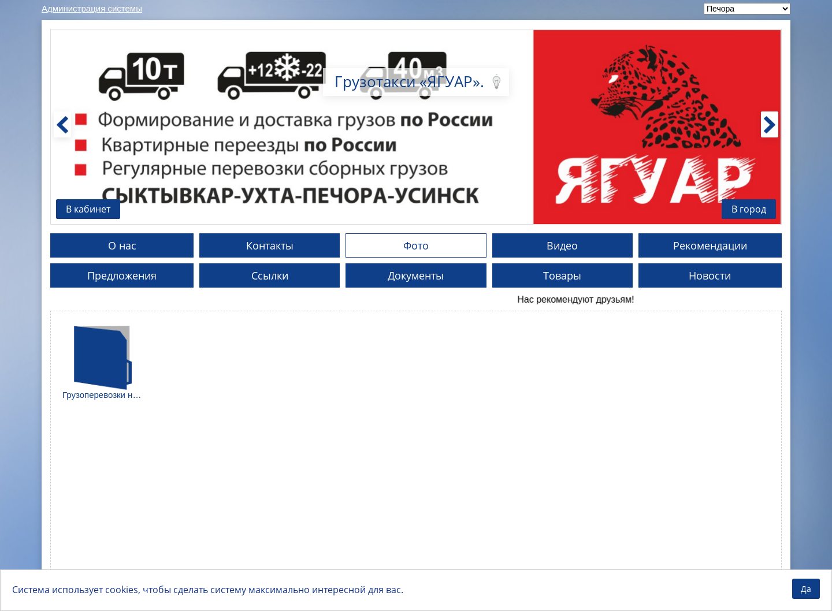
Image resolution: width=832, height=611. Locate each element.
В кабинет (88, 209)
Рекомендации (710, 245)
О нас (122, 245)
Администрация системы (92, 8)
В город (748, 209)
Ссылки (269, 275)
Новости (710, 275)
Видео (562, 245)
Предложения (122, 275)
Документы (416, 275)
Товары (562, 275)
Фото (416, 245)
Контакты (270, 245)
